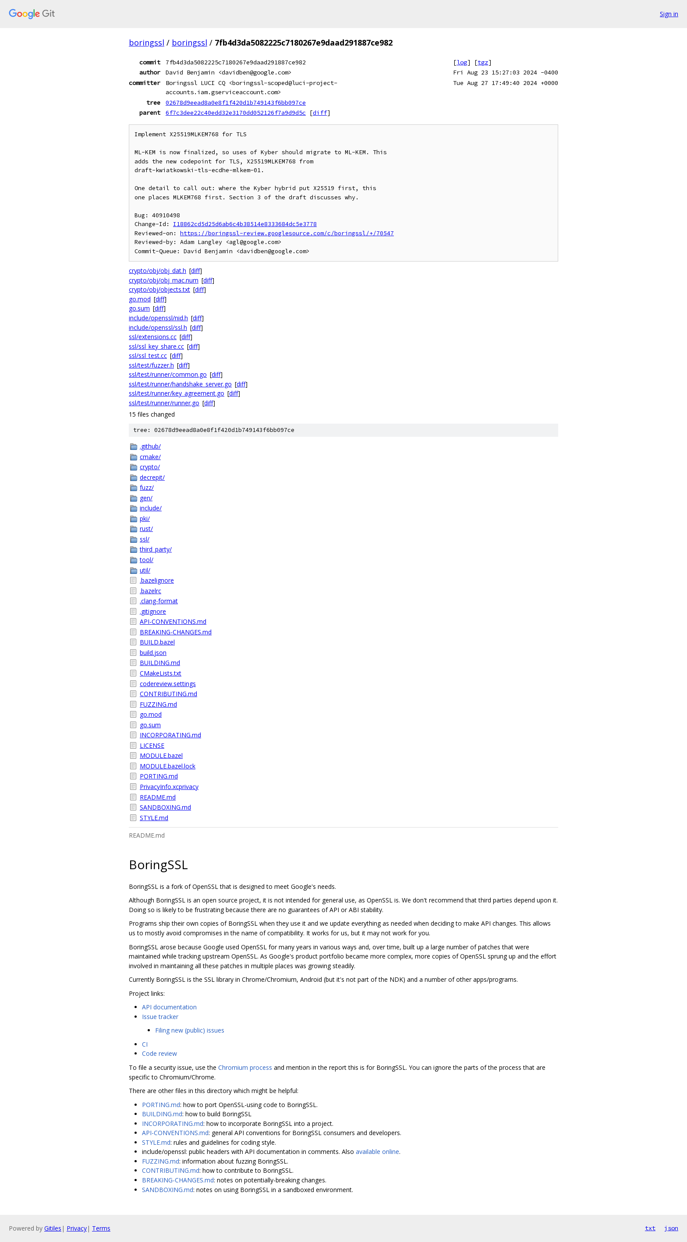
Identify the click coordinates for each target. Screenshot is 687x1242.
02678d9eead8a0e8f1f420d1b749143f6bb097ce (236, 102)
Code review (159, 1053)
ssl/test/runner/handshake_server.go (180, 384)
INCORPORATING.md (170, 735)
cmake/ (150, 457)
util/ (145, 570)
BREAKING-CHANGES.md (176, 632)
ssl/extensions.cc (153, 337)
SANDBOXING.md (165, 807)
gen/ (146, 498)
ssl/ (144, 539)
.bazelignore (157, 580)
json (671, 1228)
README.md (158, 797)
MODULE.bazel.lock (167, 766)
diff (320, 113)
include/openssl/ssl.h (158, 327)
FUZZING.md (158, 704)
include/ (151, 508)
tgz (483, 62)
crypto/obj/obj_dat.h (157, 270)
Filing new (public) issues (189, 1030)
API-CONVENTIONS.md (173, 621)
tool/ (146, 560)
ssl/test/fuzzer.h (151, 365)
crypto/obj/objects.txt (159, 289)
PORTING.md (159, 776)
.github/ (150, 446)
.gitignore (153, 611)
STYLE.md (154, 818)
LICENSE (152, 745)
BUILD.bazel (157, 642)
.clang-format (159, 601)
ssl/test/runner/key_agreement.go (176, 393)
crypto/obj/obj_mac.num (163, 280)
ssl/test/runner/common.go (168, 374)
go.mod (140, 299)
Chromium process (245, 1067)
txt (650, 1228)
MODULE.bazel (161, 755)
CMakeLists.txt (160, 673)
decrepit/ (152, 477)
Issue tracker (160, 1016)
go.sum (139, 308)
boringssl (146, 42)
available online (377, 1151)
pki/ (145, 518)
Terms (101, 1228)
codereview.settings (168, 683)
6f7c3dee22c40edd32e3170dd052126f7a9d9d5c (236, 113)
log (462, 62)
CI (145, 1044)
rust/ (146, 528)
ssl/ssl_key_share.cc (156, 346)
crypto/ (150, 467)
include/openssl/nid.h (158, 318)
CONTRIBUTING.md (168, 694)
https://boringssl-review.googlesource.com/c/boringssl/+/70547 (287, 233)
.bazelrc (150, 591)
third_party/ (156, 549)
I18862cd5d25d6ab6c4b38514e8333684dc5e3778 (245, 224)
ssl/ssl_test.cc (148, 355)
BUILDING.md (160, 662)
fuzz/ (147, 487)
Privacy (77, 1228)
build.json (153, 652)
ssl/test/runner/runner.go (164, 403)
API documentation (169, 1007)
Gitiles (52, 1228)
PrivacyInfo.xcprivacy (169, 786)
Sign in (669, 14)
